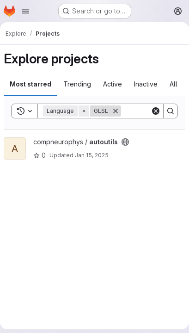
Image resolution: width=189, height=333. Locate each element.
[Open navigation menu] (25, 11)
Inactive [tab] (146, 84)
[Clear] (155, 111)
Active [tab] (112, 84)
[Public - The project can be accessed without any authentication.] (125, 142)
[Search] (170, 111)
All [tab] (173, 84)
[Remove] (115, 111)
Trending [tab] (77, 84)
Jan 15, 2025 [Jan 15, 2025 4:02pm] (92, 155)
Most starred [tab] (30, 84)
